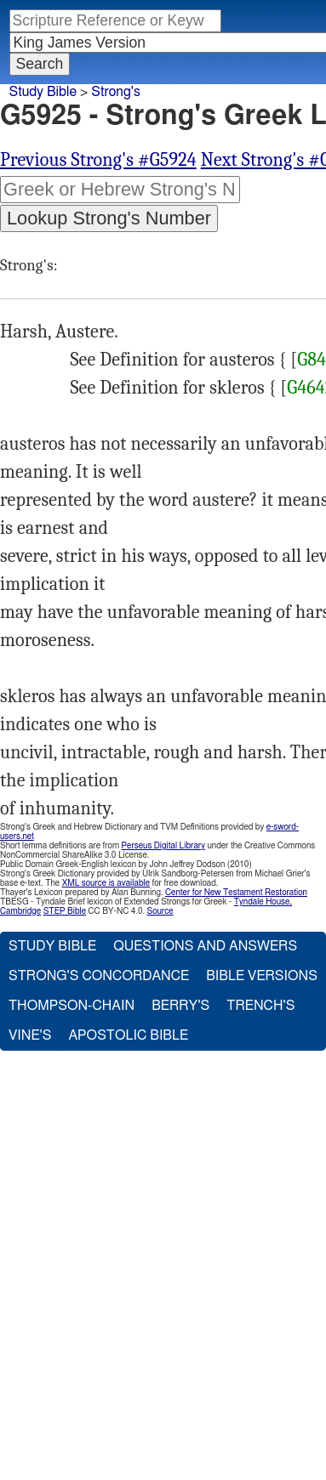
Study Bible (43, 92)
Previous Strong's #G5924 (98, 160)
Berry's (180, 1005)
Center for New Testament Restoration (236, 892)
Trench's (260, 1005)
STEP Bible (64, 911)
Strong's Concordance (99, 976)
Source (159, 911)
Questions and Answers (205, 946)
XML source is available (106, 883)
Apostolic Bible (128, 1035)
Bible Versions (261, 976)
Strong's (115, 92)
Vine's (30, 1035)
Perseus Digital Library (163, 846)
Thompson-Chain (71, 1005)
